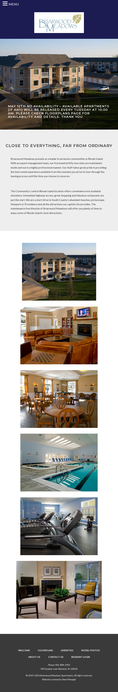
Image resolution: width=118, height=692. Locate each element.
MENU (14, 4)
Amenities (67, 650)
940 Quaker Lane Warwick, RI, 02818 (59, 669)
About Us (34, 657)
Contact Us (55, 657)
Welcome (24, 650)
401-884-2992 (62, 665)
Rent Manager (69, 679)
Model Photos (90, 650)
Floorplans (45, 650)
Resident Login (80, 657)
